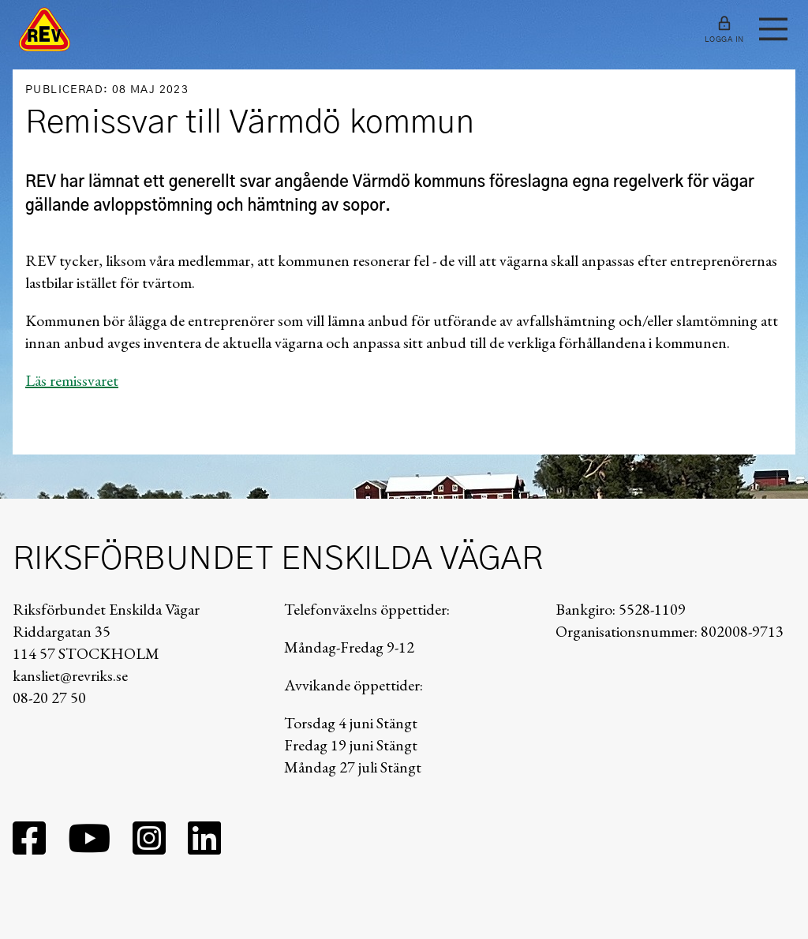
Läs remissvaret (71, 380)
